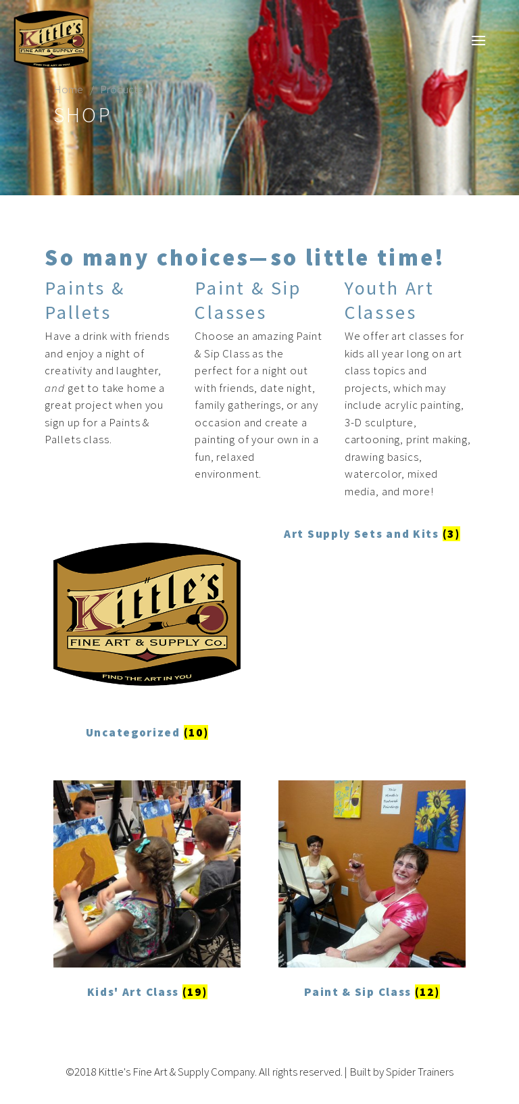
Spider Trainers (419, 1071)
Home (68, 89)
